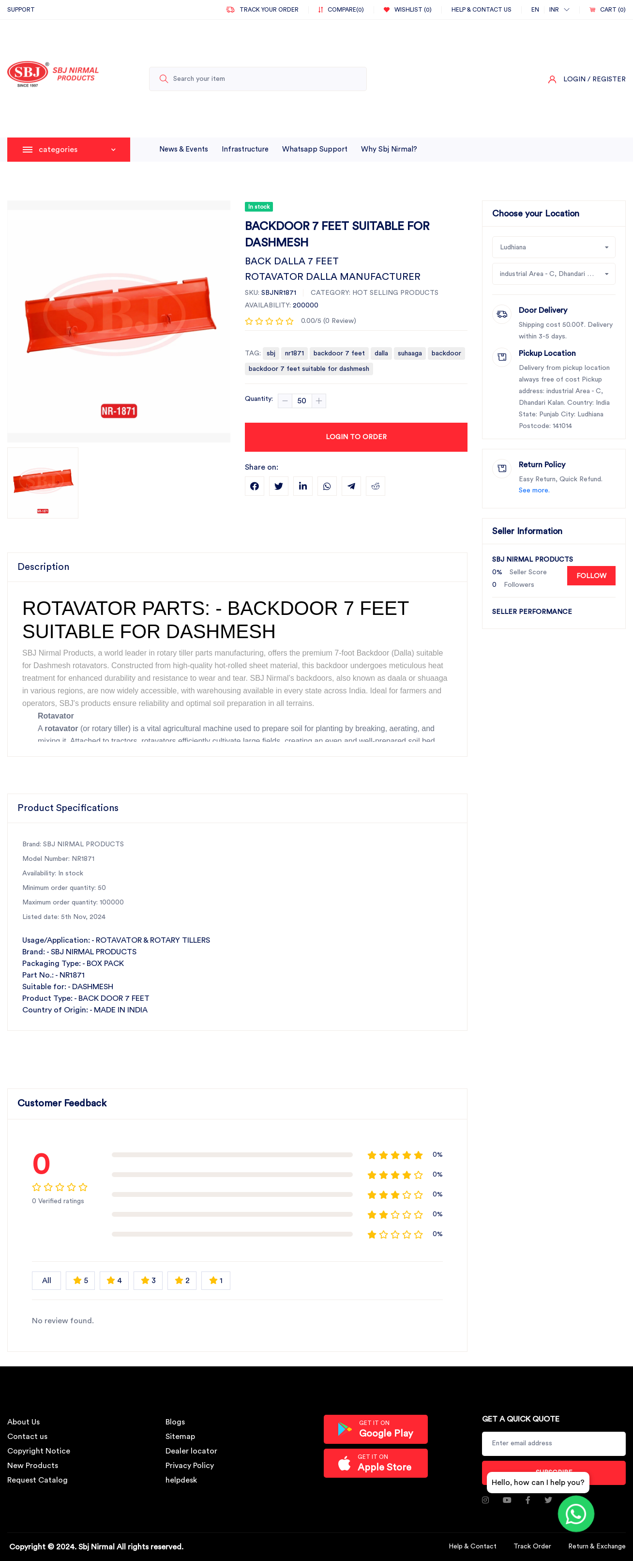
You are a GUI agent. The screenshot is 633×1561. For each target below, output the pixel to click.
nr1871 (294, 353)
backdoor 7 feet (339, 353)
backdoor (446, 353)
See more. (534, 490)
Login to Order (356, 437)
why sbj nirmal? (389, 149)
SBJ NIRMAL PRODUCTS (532, 559)
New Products (32, 1465)
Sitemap (180, 1436)
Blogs (175, 1422)
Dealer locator (191, 1451)
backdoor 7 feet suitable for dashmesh (309, 369)
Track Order (532, 1546)
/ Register (607, 79)
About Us (23, 1422)
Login (574, 79)
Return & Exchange (597, 1546)
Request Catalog (37, 1480)
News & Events (183, 149)
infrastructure (245, 149)
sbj (271, 353)
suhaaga (410, 353)
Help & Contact (473, 1546)
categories (77, 149)
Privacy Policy (190, 1465)
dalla (381, 353)
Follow (591, 576)
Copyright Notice (38, 1451)
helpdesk (181, 1480)
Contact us (27, 1436)
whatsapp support (314, 149)
